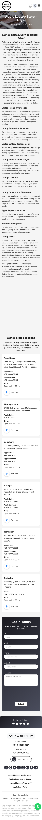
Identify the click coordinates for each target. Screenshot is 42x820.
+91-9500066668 (21, 753)
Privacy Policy (23, 795)
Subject (7, 663)
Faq (14, 795)
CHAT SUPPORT (21, 759)
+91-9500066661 (21, 745)
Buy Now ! (29, 5)
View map (11, 392)
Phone (6, 653)
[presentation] (21, 694)
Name (6, 633)
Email (6, 643)
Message (7, 673)
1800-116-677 (26, 736)
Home (11, 24)
